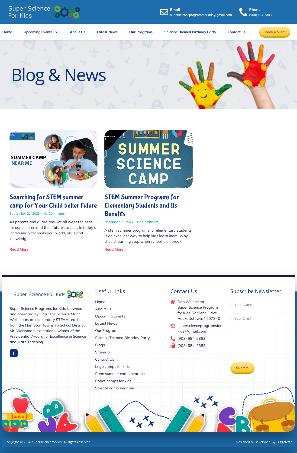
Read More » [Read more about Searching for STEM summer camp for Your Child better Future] (20, 249)
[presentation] (249, 343)
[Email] (164, 12)
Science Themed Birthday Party (190, 32)
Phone (255, 9)
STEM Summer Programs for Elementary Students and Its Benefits (141, 205)
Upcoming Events (41, 32)
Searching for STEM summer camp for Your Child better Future (53, 201)
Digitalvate (284, 442)
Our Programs (141, 32)
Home (7, 32)
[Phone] (243, 12)
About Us (77, 32)
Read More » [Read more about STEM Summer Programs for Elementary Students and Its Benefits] (115, 249)
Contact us (236, 32)
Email (175, 9)
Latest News (107, 32)
